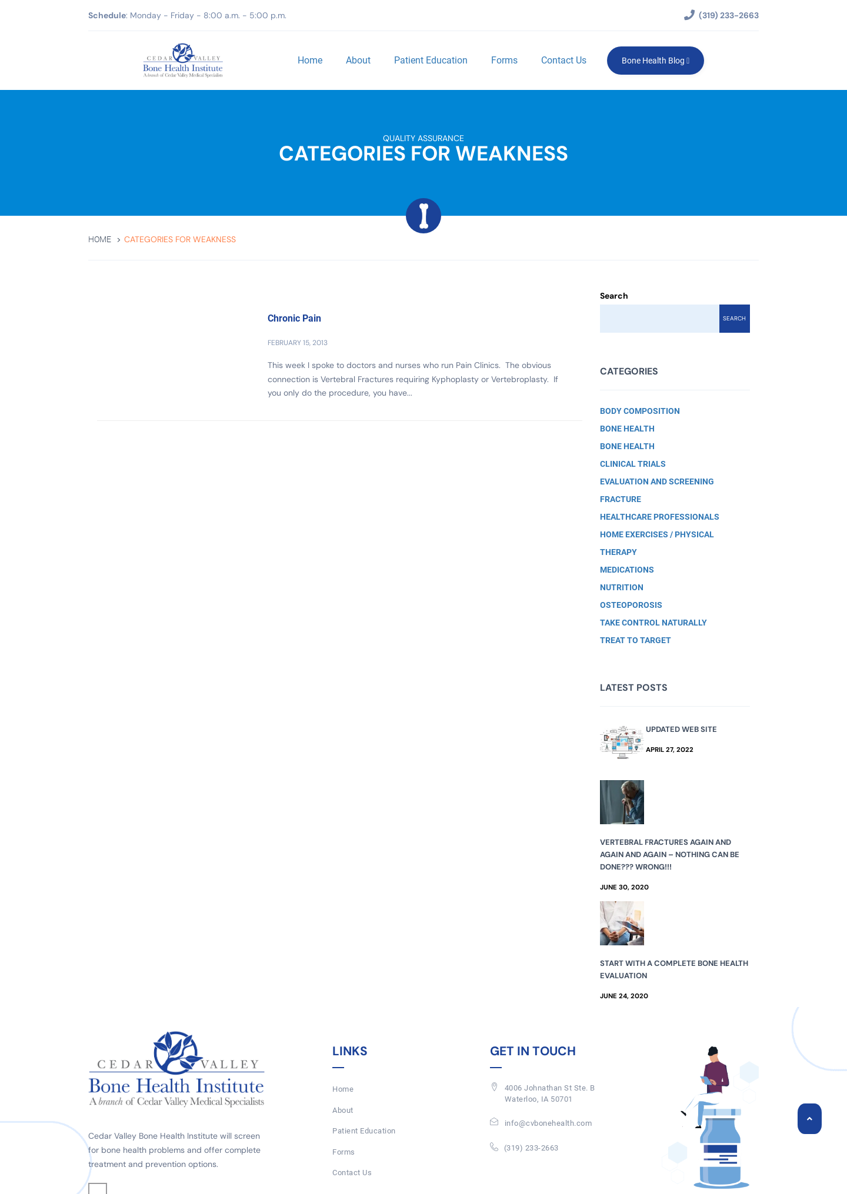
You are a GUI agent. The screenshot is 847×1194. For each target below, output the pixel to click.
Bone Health (627, 428)
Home (310, 60)
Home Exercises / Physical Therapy (657, 543)
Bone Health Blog (655, 60)
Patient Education (431, 60)
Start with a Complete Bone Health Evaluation (674, 969)
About (358, 60)
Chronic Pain (294, 318)
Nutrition (621, 587)
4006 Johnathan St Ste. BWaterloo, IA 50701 (550, 1093)
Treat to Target (635, 640)
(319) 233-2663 (531, 1147)
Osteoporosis (631, 605)
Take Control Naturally (653, 622)
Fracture (620, 499)
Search (614, 295)
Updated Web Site (681, 729)
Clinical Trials (633, 464)
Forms (504, 60)
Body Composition (640, 411)
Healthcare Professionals (659, 516)
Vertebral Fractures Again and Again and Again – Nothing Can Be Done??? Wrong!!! (669, 854)
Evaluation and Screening (657, 481)
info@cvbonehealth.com (548, 1123)
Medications (627, 569)
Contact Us (563, 60)
